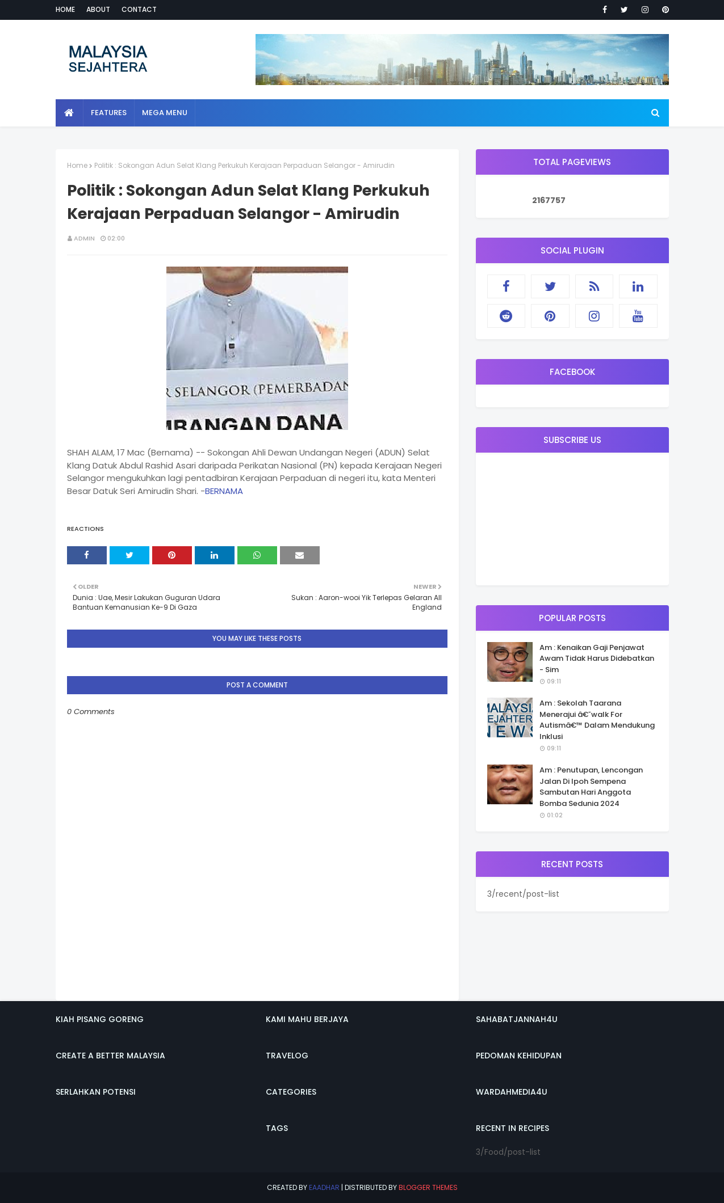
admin (84, 238)
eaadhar (324, 1187)
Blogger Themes (428, 1187)
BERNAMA (224, 491)
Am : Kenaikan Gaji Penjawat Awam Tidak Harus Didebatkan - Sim (596, 658)
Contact (139, 9)
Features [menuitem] (109, 112)
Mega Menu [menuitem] (164, 112)
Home (65, 9)
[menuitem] (69, 112)
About (98, 9)
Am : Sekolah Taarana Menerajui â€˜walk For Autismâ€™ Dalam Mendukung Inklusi (597, 720)
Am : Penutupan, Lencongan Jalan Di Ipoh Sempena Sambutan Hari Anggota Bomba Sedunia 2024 (591, 787)
